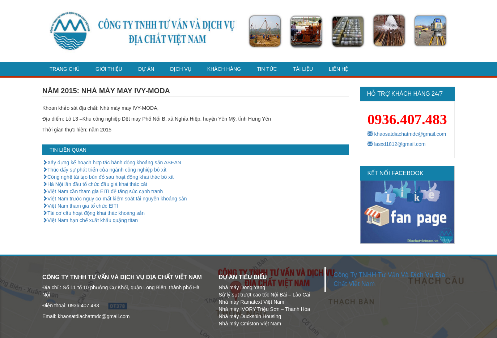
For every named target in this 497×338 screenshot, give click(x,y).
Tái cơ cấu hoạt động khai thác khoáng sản (93, 213)
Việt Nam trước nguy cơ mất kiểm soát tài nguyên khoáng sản (114, 199)
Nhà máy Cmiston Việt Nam (250, 323)
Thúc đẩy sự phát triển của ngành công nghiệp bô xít (104, 170)
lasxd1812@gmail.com (397, 144)
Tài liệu (303, 69)
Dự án (146, 69)
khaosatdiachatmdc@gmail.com (407, 134)
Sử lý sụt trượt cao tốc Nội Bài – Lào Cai (264, 295)
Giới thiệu (108, 69)
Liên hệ (338, 69)
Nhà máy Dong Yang (242, 287)
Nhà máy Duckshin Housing (250, 316)
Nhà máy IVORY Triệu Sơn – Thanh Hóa (264, 309)
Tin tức (267, 69)
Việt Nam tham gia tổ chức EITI (80, 206)
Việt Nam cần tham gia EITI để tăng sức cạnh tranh (102, 191)
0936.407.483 (407, 119)
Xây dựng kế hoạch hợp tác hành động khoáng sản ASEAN (111, 162)
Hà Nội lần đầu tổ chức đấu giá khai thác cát (94, 184)
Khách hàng (224, 69)
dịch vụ (180, 69)
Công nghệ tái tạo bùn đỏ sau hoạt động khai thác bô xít (108, 177)
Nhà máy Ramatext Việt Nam (251, 302)
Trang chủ (65, 69)
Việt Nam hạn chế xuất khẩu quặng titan (90, 220)
